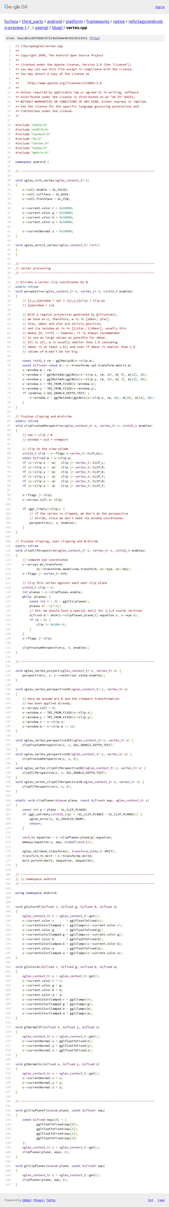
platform (74, 21)
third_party (32, 21)
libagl (57, 27)
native (119, 21)
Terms (50, 1200)
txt (150, 1200)
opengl (41, 27)
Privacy (38, 1200)
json (161, 1200)
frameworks (97, 21)
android (54, 21)
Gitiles (26, 1200)
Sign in (160, 7)
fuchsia (11, 21)
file (94, 38)
